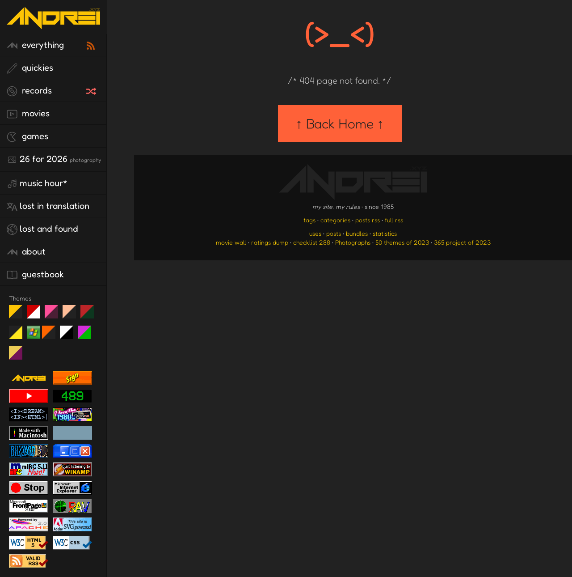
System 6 (70, 336)
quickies (30, 68)
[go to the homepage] (53, 23)
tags (309, 220)
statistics (385, 233)
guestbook (35, 274)
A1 (87, 336)
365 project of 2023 (462, 242)
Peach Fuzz (72, 315)
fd (54, 315)
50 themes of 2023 (402, 242)
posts (333, 233)
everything (35, 45)
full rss (394, 220)
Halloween (52, 336)
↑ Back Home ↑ (340, 123)
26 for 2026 (54, 159)
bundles (357, 233)
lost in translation (48, 206)
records (29, 91)
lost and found (42, 229)
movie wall (231, 242)
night (19, 315)
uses (315, 233)
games (27, 136)
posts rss (367, 220)
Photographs (352, 242)
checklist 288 (311, 242)
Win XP (33, 332)
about (26, 252)
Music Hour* (37, 183)
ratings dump (269, 242)
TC (19, 356)
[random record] (92, 90)
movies (28, 113)
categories (335, 220)
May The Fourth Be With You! (19, 336)
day (37, 315)
